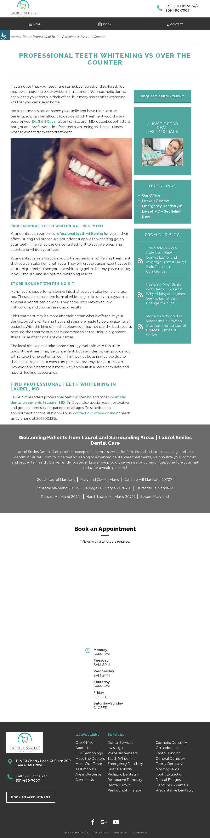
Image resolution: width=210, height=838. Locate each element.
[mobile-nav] (35, 23)
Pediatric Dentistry (122, 774)
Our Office (151, 195)
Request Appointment (162, 96)
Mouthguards (167, 769)
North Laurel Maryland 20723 (111, 497)
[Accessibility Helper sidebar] (5, 35)
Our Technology (89, 753)
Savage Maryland (154, 497)
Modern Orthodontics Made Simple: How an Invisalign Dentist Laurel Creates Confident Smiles (166, 325)
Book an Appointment (30, 797)
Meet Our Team (88, 764)
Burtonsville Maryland (154, 488)
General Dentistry (170, 759)
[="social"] (93, 822)
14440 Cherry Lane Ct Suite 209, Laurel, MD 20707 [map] (44, 763)
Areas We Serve (88, 774)
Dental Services (120, 743)
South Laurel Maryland (56, 480)
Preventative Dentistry (174, 790)
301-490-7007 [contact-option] (177, 10)
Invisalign (115, 748)
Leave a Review (155, 201)
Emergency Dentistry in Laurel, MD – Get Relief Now (162, 211)
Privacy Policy (101, 832)
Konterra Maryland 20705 (57, 488)
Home (15, 37)
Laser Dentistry (119, 769)
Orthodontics (167, 748)
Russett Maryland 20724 (61, 497)
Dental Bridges (168, 780)
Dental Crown (119, 785)
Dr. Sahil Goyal (44, 122)
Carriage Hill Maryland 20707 (148, 480)
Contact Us (84, 780)
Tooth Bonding (168, 753)
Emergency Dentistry (125, 764)
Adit (86, 832)
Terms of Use (121, 832)
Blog (26, 37)
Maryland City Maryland (99, 480)
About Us (83, 748)
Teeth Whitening (121, 759)
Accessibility (140, 832)
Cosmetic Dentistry (171, 743)
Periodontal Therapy (124, 790)
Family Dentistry (169, 764)
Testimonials (85, 769)
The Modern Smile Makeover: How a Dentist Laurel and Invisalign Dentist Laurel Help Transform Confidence (166, 259)
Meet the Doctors (90, 759)
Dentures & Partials (172, 785)
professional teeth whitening (78, 234)
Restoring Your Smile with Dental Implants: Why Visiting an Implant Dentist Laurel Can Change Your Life (166, 294)
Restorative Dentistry (124, 780)
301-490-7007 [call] (28, 781)
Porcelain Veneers (122, 753)
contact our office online (94, 413)
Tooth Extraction (169, 774)
